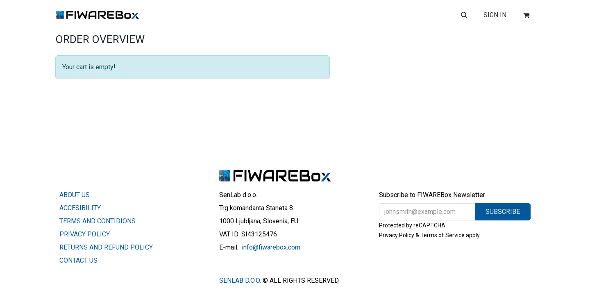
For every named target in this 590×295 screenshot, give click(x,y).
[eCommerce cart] (526, 15)
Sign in (494, 15)
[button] (464, 15)
